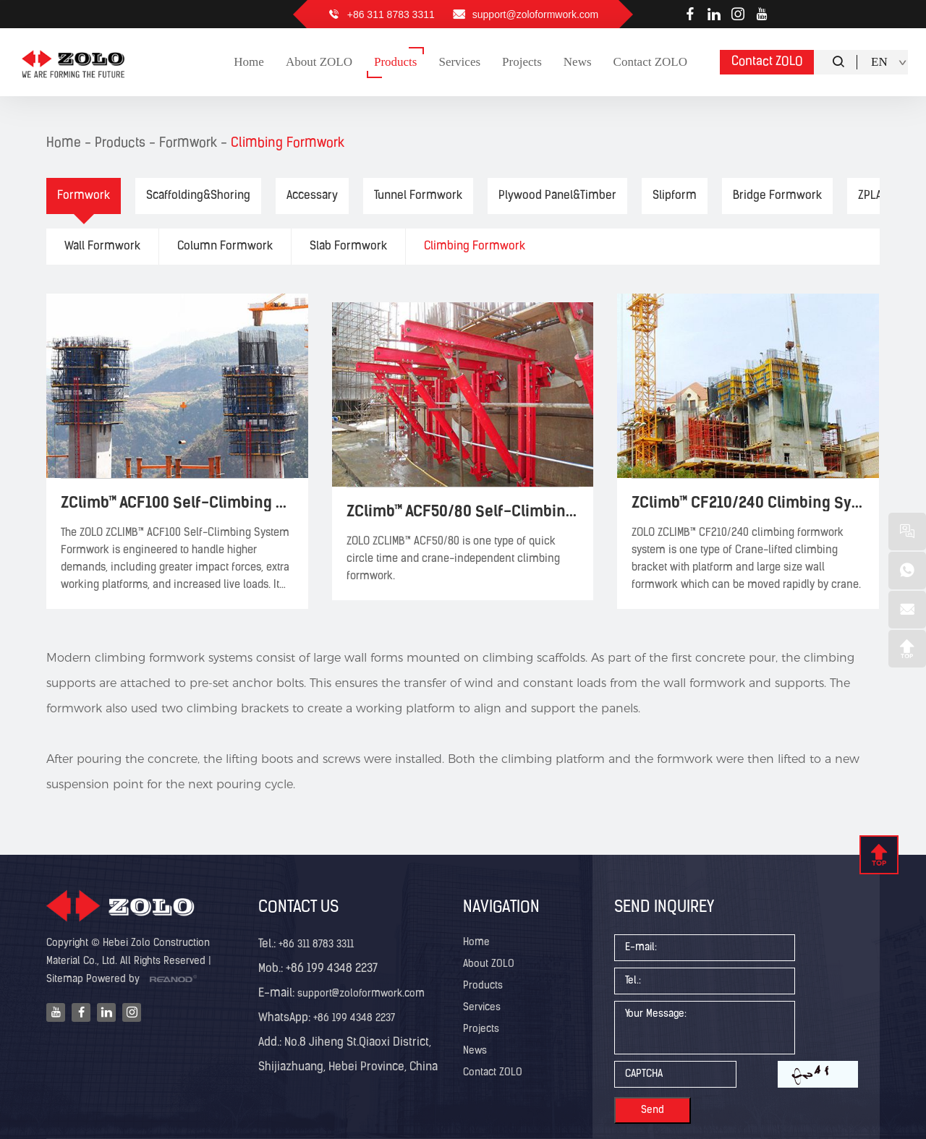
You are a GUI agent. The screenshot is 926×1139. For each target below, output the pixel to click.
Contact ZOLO (767, 62)
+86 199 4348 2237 (352, 1018)
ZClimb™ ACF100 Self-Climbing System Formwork (177, 502)
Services (482, 1007)
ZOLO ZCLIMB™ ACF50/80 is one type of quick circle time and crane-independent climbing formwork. (453, 559)
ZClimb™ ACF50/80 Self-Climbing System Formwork (463, 511)
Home (63, 143)
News (475, 1051)
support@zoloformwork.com (535, 14)
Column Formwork (225, 246)
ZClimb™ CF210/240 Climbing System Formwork (748, 502)
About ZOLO (488, 964)
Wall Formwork (102, 246)
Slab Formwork (348, 246)
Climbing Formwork (287, 143)
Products (120, 143)
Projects (481, 1029)
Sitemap (64, 979)
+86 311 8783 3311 (391, 14)
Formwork (188, 143)
